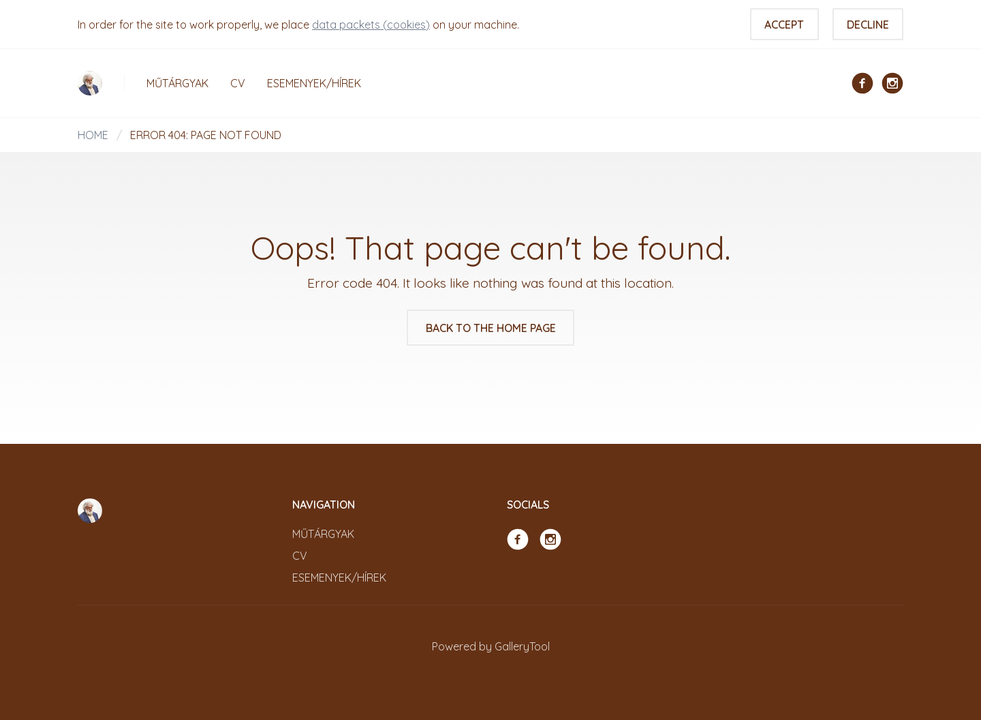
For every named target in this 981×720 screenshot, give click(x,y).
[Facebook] (862, 82)
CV (237, 83)
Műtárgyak (177, 83)
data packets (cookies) (371, 24)
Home (93, 135)
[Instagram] (892, 82)
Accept (784, 24)
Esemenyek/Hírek (314, 83)
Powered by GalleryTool (491, 646)
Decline (868, 24)
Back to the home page (491, 328)
